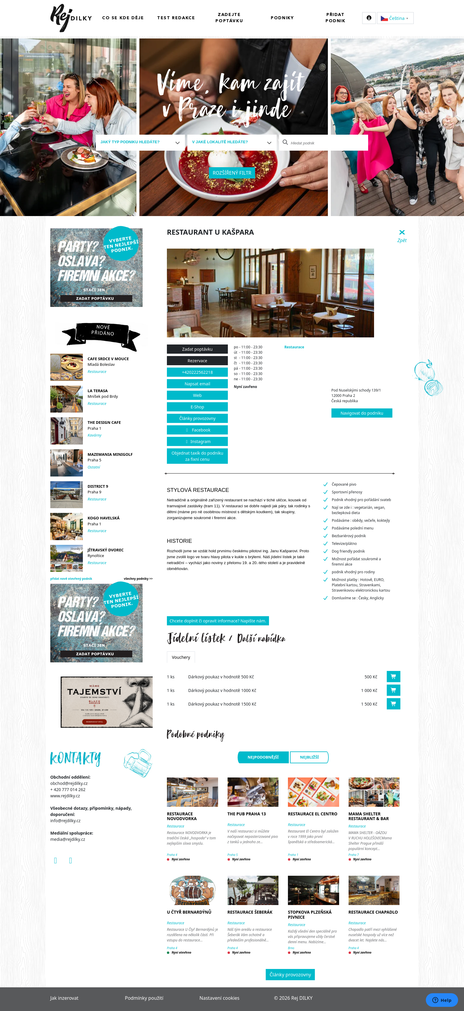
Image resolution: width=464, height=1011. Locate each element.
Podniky (282, 18)
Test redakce (176, 18)
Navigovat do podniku (362, 413)
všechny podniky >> (138, 579)
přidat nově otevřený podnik (71, 579)
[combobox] (140, 142)
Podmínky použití (144, 998)
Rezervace (197, 360)
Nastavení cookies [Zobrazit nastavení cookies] (219, 998)
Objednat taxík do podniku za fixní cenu (197, 456)
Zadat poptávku (197, 349)
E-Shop (197, 407)
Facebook (197, 430)
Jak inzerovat (64, 998)
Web (197, 395)
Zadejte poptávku (229, 18)
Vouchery (181, 657)
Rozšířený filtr (232, 173)
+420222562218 (197, 372)
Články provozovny (197, 418)
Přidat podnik (336, 18)
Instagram (197, 441)
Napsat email (197, 384)
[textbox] (138, 142)
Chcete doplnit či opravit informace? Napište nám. (218, 621)
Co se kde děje (123, 18)
